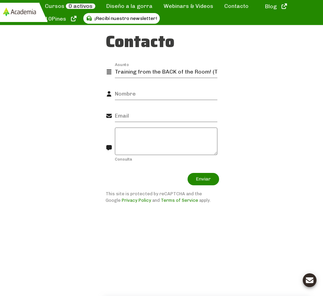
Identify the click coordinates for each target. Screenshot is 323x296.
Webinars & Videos (188, 6)
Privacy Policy (136, 200)
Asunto (122, 64)
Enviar (203, 179)
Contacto (236, 6)
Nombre (125, 93)
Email (122, 115)
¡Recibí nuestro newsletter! (121, 18)
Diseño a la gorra (129, 6)
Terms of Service (179, 200)
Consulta (123, 159)
